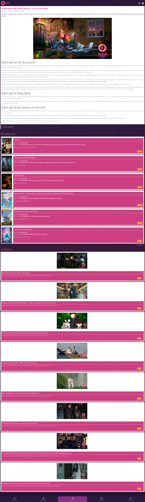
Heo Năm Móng (19, 175)
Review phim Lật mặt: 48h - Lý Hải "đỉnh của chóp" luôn (19, 363)
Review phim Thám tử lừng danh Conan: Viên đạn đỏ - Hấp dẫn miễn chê (25, 333)
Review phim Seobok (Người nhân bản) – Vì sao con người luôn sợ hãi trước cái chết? (29, 303)
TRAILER (140, 151)
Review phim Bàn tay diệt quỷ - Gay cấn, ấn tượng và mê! (20, 423)
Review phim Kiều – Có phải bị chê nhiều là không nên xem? (20, 393)
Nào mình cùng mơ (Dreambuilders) (71, 14)
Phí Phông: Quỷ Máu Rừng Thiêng (24, 158)
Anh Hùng (17, 140)
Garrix (23, 11)
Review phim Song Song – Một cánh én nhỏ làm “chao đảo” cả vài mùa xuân (26, 483)
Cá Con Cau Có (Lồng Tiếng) (23, 229)
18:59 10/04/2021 (13, 11)
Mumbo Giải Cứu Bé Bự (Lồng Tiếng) (25, 211)
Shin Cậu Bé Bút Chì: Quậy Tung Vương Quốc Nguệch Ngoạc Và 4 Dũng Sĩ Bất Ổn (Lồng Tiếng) (44, 193)
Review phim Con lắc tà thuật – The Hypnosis (16, 273)
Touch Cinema (8, 127)
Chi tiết (139, 278)
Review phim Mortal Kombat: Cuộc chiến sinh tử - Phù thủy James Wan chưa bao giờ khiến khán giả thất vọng (36, 453)
